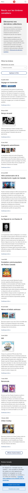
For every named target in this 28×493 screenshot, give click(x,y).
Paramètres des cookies (14, 489)
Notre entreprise (5, 465)
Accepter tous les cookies (14, 484)
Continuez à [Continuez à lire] (6, 105)
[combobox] (14, 67)
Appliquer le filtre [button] (14, 73)
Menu (2, 1)
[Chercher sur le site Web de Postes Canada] (25, 1)
